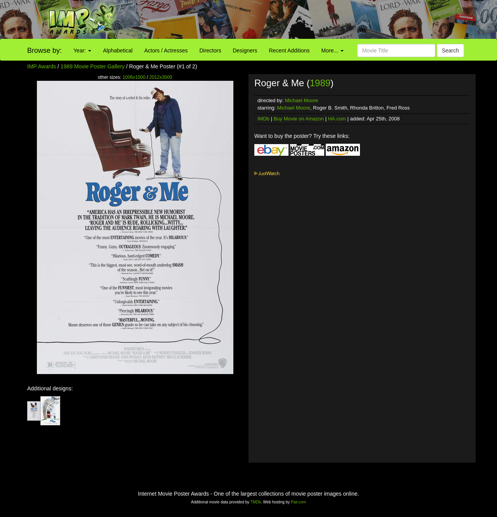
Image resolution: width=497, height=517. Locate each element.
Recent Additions (289, 50)
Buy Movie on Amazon (299, 119)
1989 (320, 83)
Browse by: (44, 50)
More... (332, 50)
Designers (245, 50)
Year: (82, 50)
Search (450, 50)
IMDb (263, 119)
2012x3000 (160, 77)
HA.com (337, 119)
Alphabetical (117, 50)
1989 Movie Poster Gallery (93, 66)
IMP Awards (41, 66)
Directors (210, 50)
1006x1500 (134, 77)
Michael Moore (301, 100)
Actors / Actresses (166, 50)
